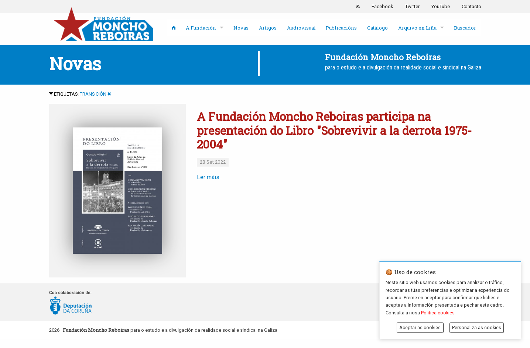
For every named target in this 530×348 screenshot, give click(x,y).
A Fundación (201, 27)
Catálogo (377, 27)
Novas (241, 27)
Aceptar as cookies (420, 327)
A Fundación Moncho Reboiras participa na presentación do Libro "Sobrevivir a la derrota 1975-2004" (334, 130)
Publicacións (341, 27)
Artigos (268, 27)
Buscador (465, 27)
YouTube (440, 6)
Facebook (382, 6)
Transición (93, 94)
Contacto (471, 6)
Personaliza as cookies (476, 327)
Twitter (412, 6)
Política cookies (438, 312)
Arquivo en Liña (417, 27)
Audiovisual (301, 27)
